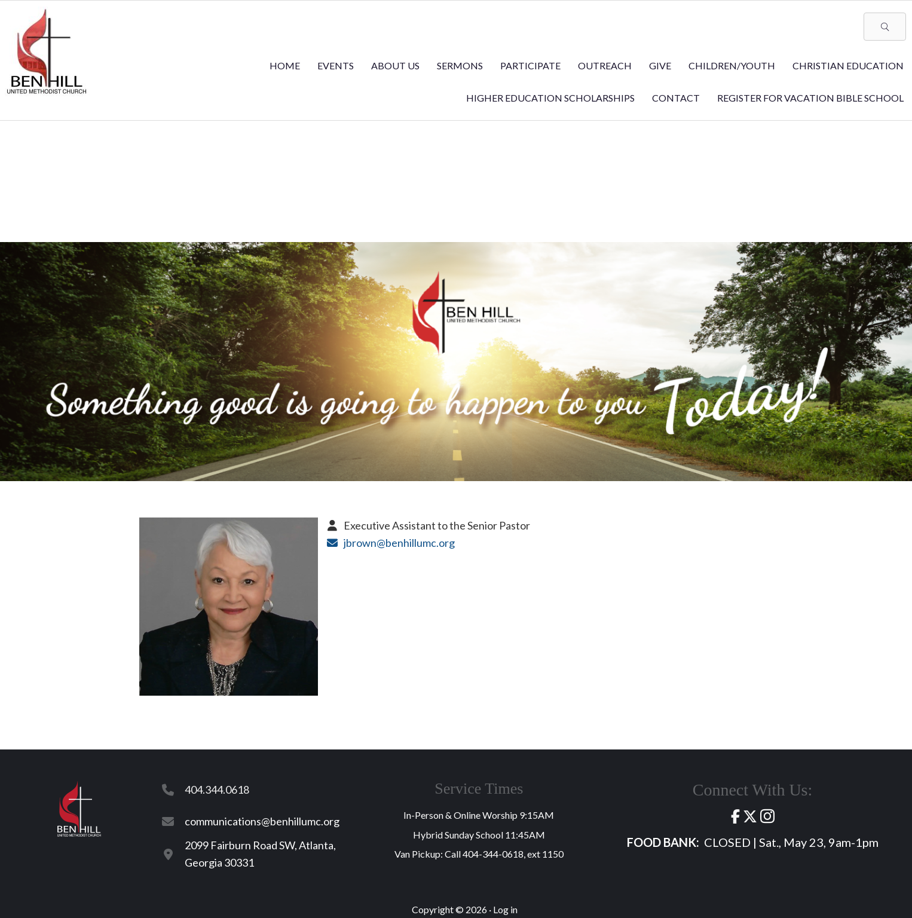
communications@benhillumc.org (262, 821)
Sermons (460, 65)
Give (660, 65)
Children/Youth (731, 65)
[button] (885, 27)
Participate (530, 65)
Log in (505, 909)
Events (335, 65)
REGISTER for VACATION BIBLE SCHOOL (810, 97)
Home (285, 65)
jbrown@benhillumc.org (399, 542)
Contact (676, 97)
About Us (395, 65)
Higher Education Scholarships (550, 97)
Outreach (605, 65)
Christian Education (848, 65)
